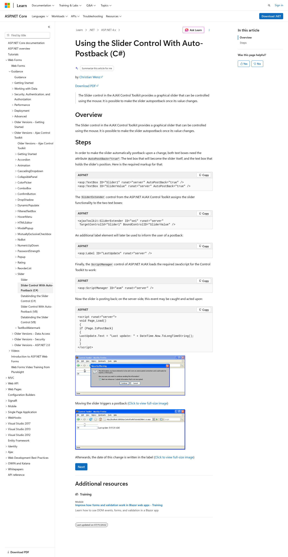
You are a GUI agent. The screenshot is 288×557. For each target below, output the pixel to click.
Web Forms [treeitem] (18, 66)
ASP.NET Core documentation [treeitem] (26, 43)
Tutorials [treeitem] (13, 54)
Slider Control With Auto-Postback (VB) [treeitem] (36, 309)
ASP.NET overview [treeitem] (19, 48)
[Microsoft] (7, 5)
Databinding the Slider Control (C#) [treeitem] (34, 298)
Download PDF (85, 86)
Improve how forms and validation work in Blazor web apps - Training (118, 505)
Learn (79, 30)
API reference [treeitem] (16, 475)
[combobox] (27, 35)
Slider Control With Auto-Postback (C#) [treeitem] (37, 287)
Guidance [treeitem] (20, 77)
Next (81, 467)
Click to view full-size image (148, 403)
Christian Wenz (89, 77)
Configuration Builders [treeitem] (21, 395)
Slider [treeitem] (24, 280)
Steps (243, 43)
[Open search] (269, 5)
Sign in (279, 5)
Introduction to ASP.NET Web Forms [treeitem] (29, 358)
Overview (246, 37)
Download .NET (271, 16)
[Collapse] (49, 26)
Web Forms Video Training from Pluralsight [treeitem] (30, 369)
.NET (92, 30)
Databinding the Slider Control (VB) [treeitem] (34, 319)
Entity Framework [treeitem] (18, 440)
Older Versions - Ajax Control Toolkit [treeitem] (35, 145)
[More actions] (209, 30)
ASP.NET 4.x (108, 30)
